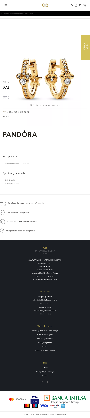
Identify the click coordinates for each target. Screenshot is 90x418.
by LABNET (48, 415)
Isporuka (45, 347)
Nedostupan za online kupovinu (45, 105)
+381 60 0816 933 (48, 276)
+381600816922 (45, 303)
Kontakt (45, 376)
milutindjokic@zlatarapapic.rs (45, 300)
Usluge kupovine (45, 343)
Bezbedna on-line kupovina (18, 212)
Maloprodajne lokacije (45, 372)
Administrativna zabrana (45, 350)
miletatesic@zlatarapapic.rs (45, 310)
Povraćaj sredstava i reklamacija (45, 331)
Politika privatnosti (45, 339)
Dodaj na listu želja (16, 111)
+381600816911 (45, 314)
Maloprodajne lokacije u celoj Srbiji (20, 231)
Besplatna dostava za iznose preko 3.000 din (26, 203)
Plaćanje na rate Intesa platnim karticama (16, 13)
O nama (45, 368)
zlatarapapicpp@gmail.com (47, 279)
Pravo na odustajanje (45, 335)
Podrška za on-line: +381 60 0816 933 (22, 222)
